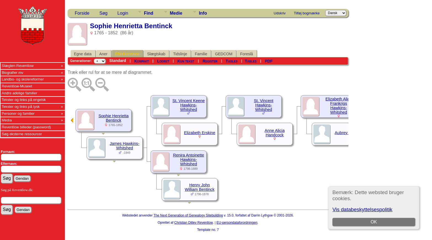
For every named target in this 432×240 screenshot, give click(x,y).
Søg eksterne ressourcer (22, 134)
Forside (82, 13)
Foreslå (246, 54)
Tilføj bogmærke (306, 13)
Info (203, 13)
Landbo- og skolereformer (23, 79)
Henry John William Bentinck (200, 187)
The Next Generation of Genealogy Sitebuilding (188, 215)
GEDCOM (223, 54)
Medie (176, 13)
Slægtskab (156, 54)
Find (148, 13)
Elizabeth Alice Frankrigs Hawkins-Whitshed (339, 105)
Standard (117, 60)
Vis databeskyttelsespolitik (362, 209)
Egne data (83, 54)
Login (123, 13)
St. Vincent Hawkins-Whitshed (263, 105)
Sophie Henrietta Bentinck (113, 118)
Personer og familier (18, 113)
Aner (103, 54)
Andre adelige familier (19, 93)
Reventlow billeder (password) (26, 127)
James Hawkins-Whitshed (125, 145)
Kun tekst (185, 61)
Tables (231, 61)
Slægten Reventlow (18, 66)
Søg (103, 13)
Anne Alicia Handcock (275, 132)
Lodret (163, 61)
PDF (269, 61)
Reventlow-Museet (17, 86)
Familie (201, 54)
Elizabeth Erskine (199, 133)
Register (209, 61)
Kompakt (141, 61)
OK (373, 222)
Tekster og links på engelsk (24, 100)
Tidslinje (180, 54)
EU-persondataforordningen (237, 223)
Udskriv (280, 13)
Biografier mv (12, 73)
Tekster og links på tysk (21, 107)
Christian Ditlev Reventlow (193, 223)
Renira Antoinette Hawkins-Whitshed (188, 159)
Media (7, 120)
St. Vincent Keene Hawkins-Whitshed (188, 105)
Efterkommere (127, 54)
